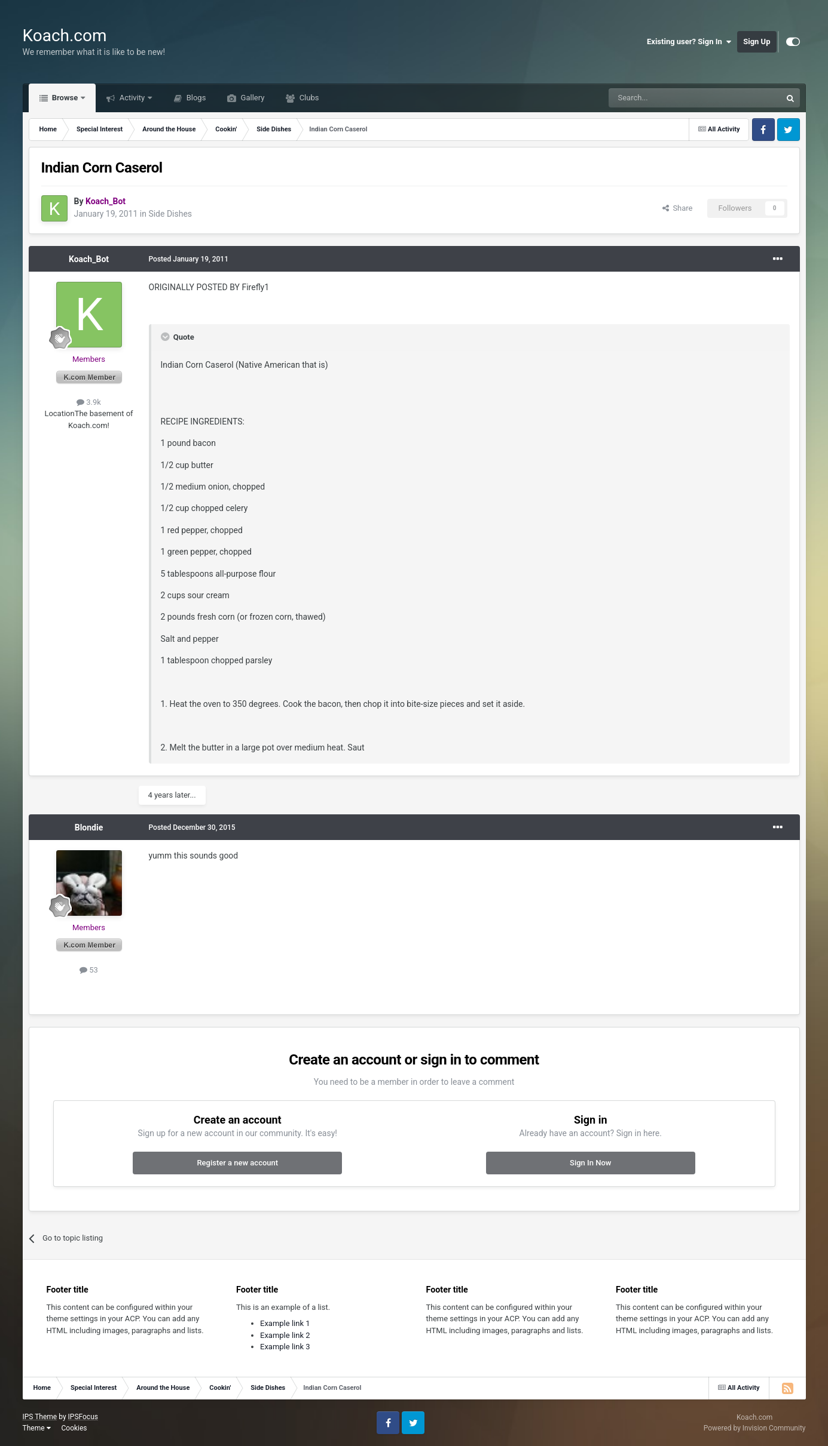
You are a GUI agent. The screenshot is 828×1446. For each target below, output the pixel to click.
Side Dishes (170, 214)
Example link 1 (285, 1323)
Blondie (89, 827)
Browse (65, 97)
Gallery (251, 97)
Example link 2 (285, 1335)
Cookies (74, 1428)
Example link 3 (285, 1346)
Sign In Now (590, 1162)
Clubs (308, 97)
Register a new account (237, 1162)
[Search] (667, 97)
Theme (37, 1428)
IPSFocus (83, 1417)
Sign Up (756, 41)
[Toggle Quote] (166, 336)
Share (677, 208)
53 (89, 969)
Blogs (195, 97)
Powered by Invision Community (755, 1428)
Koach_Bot (89, 259)
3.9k (89, 402)
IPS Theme (40, 1417)
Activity (131, 97)
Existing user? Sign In (689, 42)
